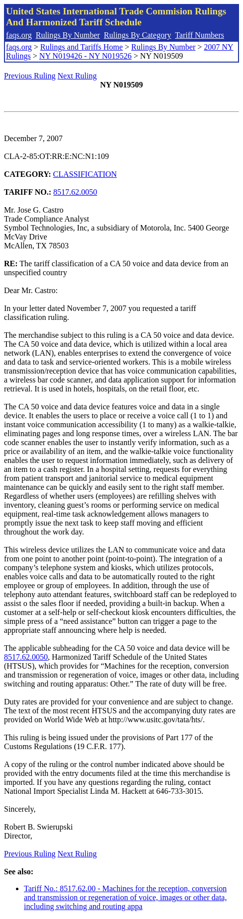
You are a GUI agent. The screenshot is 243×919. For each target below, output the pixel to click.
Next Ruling (77, 76)
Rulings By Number (68, 35)
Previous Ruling (30, 76)
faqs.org (19, 35)
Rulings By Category (137, 35)
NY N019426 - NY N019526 (85, 56)
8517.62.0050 (75, 192)
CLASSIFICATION (85, 174)
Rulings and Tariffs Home (81, 47)
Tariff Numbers (199, 35)
